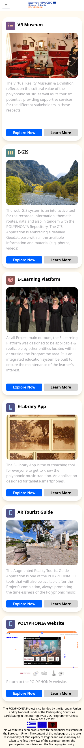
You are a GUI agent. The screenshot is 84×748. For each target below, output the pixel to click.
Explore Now (24, 132)
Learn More (61, 132)
